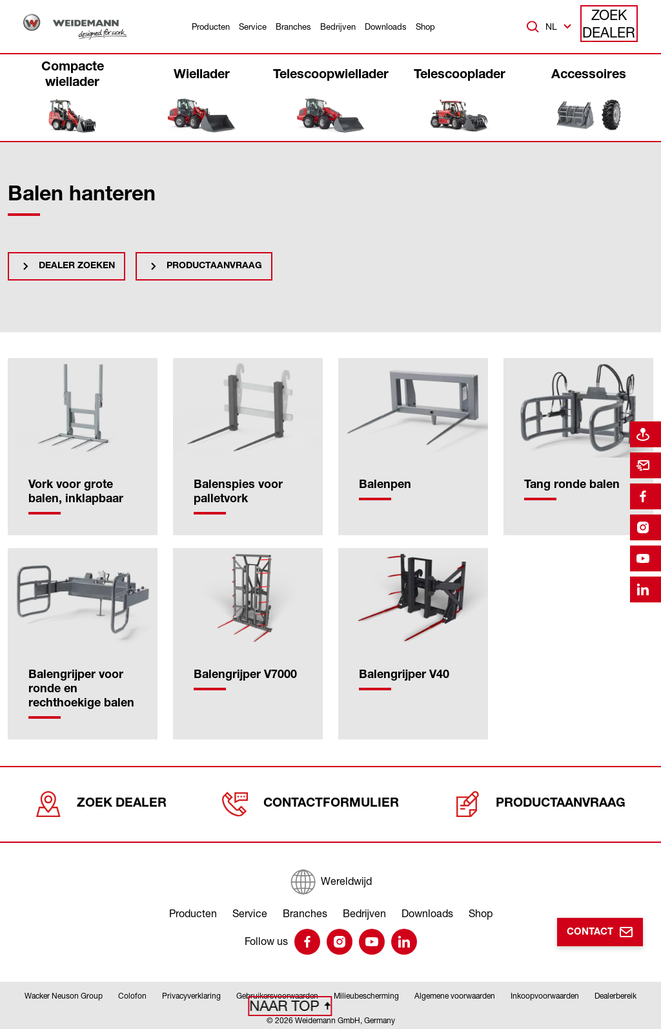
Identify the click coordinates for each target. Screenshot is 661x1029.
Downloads (386, 26)
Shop (425, 26)
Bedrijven (338, 26)
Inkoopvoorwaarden (545, 992)
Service (253, 26)
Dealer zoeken (77, 266)
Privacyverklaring (191, 992)
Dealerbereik (615, 992)
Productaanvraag (214, 266)
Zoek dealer (609, 26)
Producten (211, 26)
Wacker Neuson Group (64, 992)
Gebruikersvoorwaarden (277, 992)
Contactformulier (312, 801)
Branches (293, 26)
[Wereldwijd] (330, 874)
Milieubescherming (366, 992)
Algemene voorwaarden (454, 992)
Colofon (132, 992)
